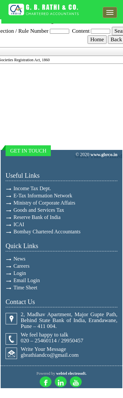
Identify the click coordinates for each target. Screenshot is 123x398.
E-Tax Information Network (42, 195)
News (19, 259)
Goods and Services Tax (38, 210)
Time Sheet (25, 287)
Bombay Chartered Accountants (46, 231)
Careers (21, 266)
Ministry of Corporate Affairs (44, 203)
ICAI (18, 224)
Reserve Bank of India (37, 217)
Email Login (26, 280)
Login (19, 273)
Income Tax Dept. (32, 188)
